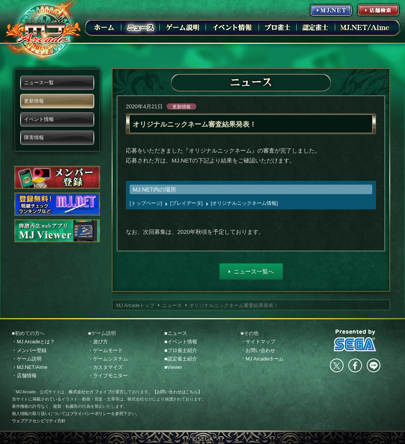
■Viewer (173, 367)
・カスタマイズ (105, 367)
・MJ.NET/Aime (29, 367)
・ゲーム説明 (27, 359)
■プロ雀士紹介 (180, 350)
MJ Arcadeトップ (135, 305)
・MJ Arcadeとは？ (33, 341)
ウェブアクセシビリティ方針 (39, 420)
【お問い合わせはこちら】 (177, 391)
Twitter (336, 365)
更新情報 (181, 106)
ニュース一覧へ (254, 271)
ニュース (172, 305)
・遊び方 (98, 341)
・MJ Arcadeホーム (262, 359)
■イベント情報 (180, 341)
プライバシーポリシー (90, 413)
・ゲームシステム (108, 359)
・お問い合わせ (258, 350)
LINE (373, 365)
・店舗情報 (24, 375)
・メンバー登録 (29, 350)
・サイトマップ (258, 341)
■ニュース (175, 333)
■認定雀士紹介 (180, 359)
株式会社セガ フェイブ (90, 391)
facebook (355, 365)
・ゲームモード (105, 350)
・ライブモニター (108, 375)
